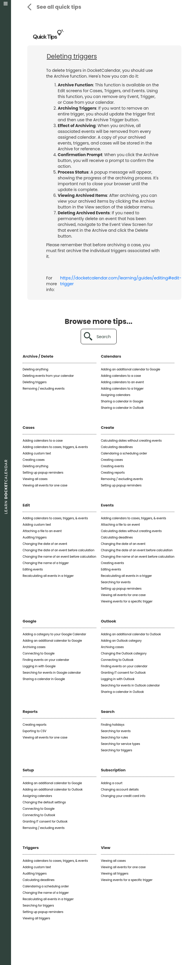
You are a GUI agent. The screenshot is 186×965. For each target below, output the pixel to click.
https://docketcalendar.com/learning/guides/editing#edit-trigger (120, 281)
